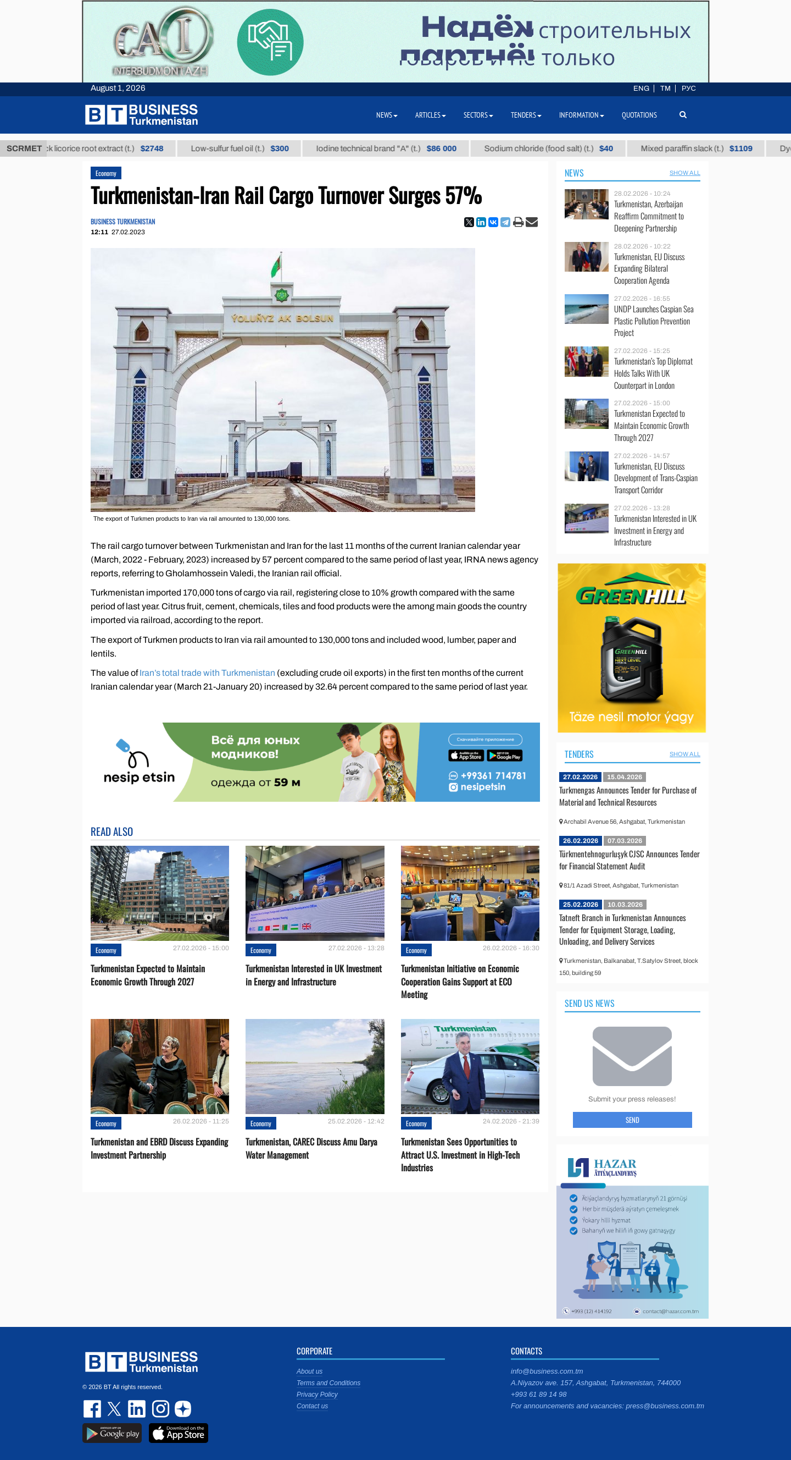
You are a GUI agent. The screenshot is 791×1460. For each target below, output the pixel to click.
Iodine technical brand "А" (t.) (403, 148)
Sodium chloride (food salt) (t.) (566, 148)
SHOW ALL (685, 172)
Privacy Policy (317, 1394)
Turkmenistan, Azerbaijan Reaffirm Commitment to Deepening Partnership (649, 216)
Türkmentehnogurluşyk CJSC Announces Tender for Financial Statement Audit (629, 859)
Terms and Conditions (328, 1383)
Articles (430, 115)
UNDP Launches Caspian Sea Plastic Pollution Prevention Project (654, 321)
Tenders (579, 754)
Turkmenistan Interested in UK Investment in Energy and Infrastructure (314, 975)
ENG (641, 88)
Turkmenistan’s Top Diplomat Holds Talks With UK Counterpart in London (653, 373)
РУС (689, 88)
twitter (115, 1409)
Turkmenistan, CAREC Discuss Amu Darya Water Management (311, 1148)
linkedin (137, 1409)
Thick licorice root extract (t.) (116, 148)
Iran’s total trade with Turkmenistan (207, 672)
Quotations (639, 115)
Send (632, 1119)
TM (665, 88)
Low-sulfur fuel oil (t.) (257, 148)
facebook (93, 1409)
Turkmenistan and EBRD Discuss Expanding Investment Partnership (159, 1148)
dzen (181, 1409)
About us (309, 1371)
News (574, 172)
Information (581, 115)
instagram (159, 1409)
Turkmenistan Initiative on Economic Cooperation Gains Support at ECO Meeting (460, 981)
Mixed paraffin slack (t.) (714, 148)
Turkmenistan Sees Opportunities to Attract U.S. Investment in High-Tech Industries (460, 1154)
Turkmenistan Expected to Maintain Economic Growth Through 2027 (148, 975)
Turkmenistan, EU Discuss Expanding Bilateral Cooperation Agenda (649, 269)
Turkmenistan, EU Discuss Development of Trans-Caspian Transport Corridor (656, 478)
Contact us (312, 1406)
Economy (106, 173)
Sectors (478, 115)
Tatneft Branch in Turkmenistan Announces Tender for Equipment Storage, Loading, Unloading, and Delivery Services (622, 929)
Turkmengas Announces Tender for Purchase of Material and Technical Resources (628, 796)
